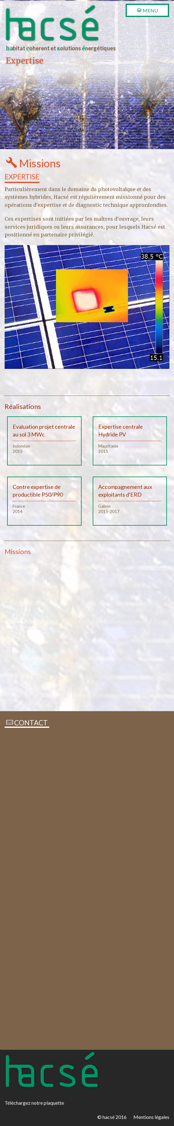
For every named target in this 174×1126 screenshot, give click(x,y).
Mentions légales (151, 1117)
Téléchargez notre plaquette (34, 1103)
